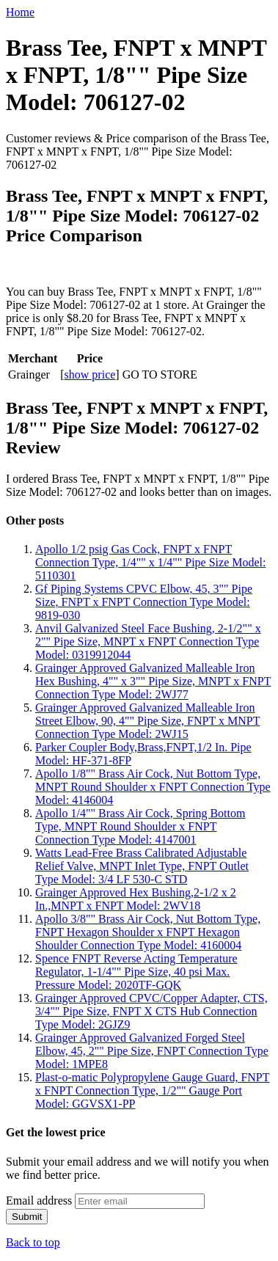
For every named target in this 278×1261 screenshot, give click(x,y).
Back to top (33, 1242)
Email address (39, 1200)
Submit (27, 1216)
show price (90, 374)
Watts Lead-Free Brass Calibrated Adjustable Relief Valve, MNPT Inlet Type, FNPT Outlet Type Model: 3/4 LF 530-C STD (142, 866)
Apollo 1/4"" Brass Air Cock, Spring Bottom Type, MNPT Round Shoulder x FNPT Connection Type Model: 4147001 (140, 826)
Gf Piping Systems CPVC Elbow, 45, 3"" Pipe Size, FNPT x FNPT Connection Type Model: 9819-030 (143, 601)
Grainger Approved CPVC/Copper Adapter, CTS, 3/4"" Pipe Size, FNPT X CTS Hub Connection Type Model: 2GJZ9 (151, 1011)
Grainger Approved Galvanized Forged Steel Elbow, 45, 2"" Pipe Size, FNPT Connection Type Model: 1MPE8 (151, 1050)
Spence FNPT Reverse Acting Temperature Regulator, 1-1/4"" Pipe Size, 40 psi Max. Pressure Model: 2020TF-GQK (136, 971)
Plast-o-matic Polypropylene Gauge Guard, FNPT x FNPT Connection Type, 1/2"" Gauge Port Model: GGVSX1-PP (152, 1090)
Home (20, 12)
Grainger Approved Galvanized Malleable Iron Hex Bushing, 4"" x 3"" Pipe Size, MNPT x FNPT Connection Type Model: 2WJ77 (153, 681)
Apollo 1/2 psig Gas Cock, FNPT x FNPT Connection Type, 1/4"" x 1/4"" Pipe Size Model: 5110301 (150, 562)
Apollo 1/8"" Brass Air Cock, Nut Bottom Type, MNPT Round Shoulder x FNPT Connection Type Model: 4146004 (153, 786)
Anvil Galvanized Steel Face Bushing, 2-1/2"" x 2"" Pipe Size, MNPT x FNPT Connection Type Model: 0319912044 (148, 641)
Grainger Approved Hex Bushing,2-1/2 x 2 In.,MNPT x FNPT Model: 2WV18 (135, 899)
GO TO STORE (159, 374)
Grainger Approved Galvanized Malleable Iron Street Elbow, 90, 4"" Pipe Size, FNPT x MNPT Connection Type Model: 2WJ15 (147, 720)
